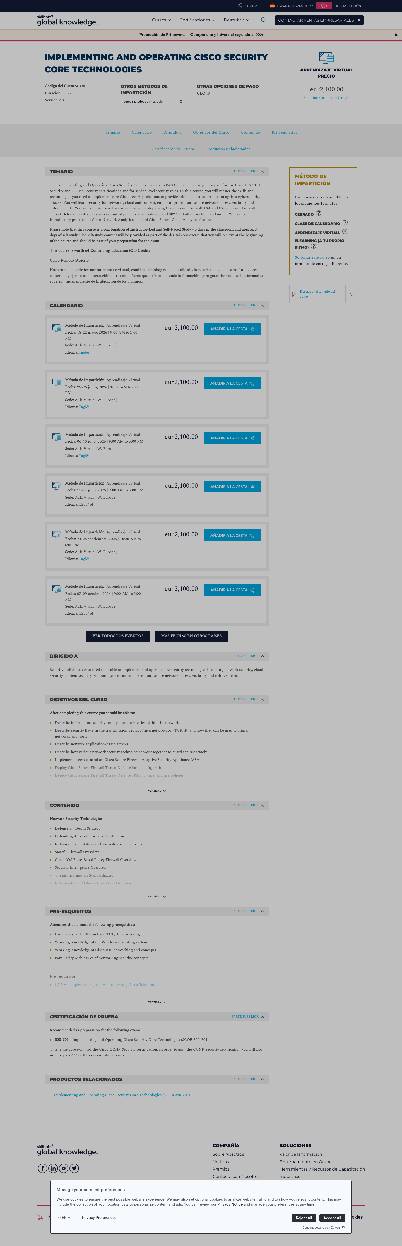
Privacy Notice (230, 1204)
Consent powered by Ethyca (324, 1227)
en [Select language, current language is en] (64, 1217)
